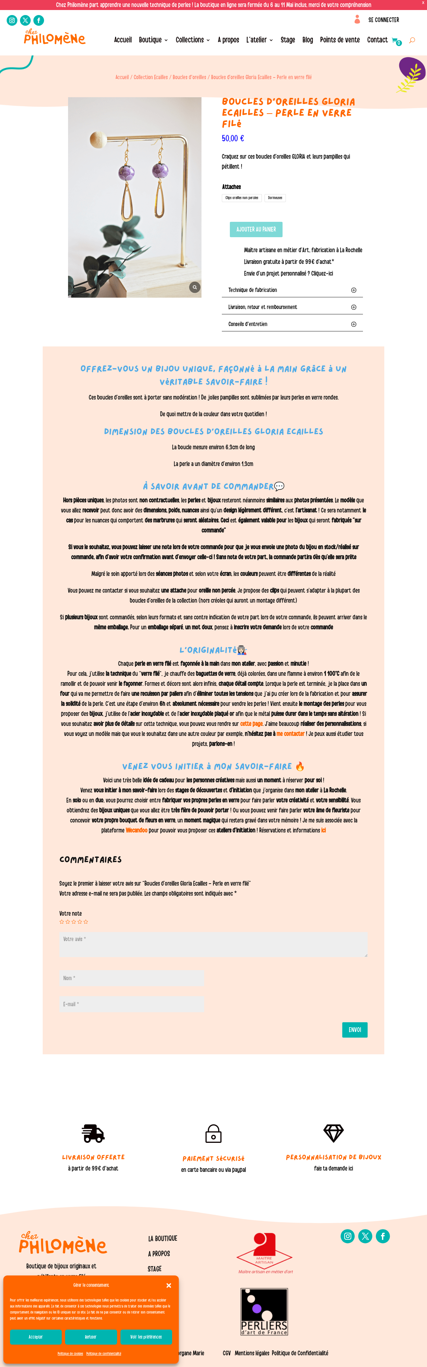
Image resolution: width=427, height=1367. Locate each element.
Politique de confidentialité (103, 1354)
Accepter (36, 1337)
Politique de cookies (70, 1354)
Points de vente (340, 41)
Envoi (355, 1030)
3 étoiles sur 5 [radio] (73, 921)
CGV (227, 1353)
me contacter (291, 734)
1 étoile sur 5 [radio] (61, 921)
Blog (308, 41)
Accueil (123, 41)
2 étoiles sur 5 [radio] (67, 921)
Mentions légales (252, 1353)
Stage (288, 41)
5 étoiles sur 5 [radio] (85, 921)
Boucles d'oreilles (189, 77)
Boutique (150, 41)
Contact (377, 41)
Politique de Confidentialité (300, 1353)
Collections (190, 41)
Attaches (231, 187)
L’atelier (257, 41)
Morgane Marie (188, 1353)
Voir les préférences (146, 1337)
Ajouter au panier (256, 229)
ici (323, 830)
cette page (251, 724)
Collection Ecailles (151, 77)
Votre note (70, 913)
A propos (228, 41)
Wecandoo (137, 830)
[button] (168, 1285)
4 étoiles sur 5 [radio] (79, 921)
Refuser (91, 1337)
